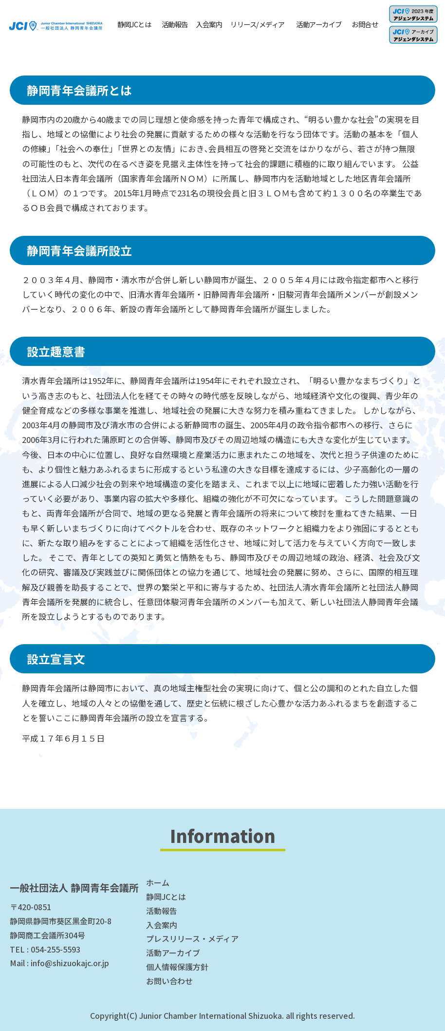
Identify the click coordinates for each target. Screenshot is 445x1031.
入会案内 (209, 24)
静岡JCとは (134, 24)
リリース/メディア (257, 24)
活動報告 (175, 24)
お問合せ (365, 24)
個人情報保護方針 (177, 967)
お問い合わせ (169, 981)
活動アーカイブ (319, 24)
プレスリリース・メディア (192, 938)
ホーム (157, 882)
